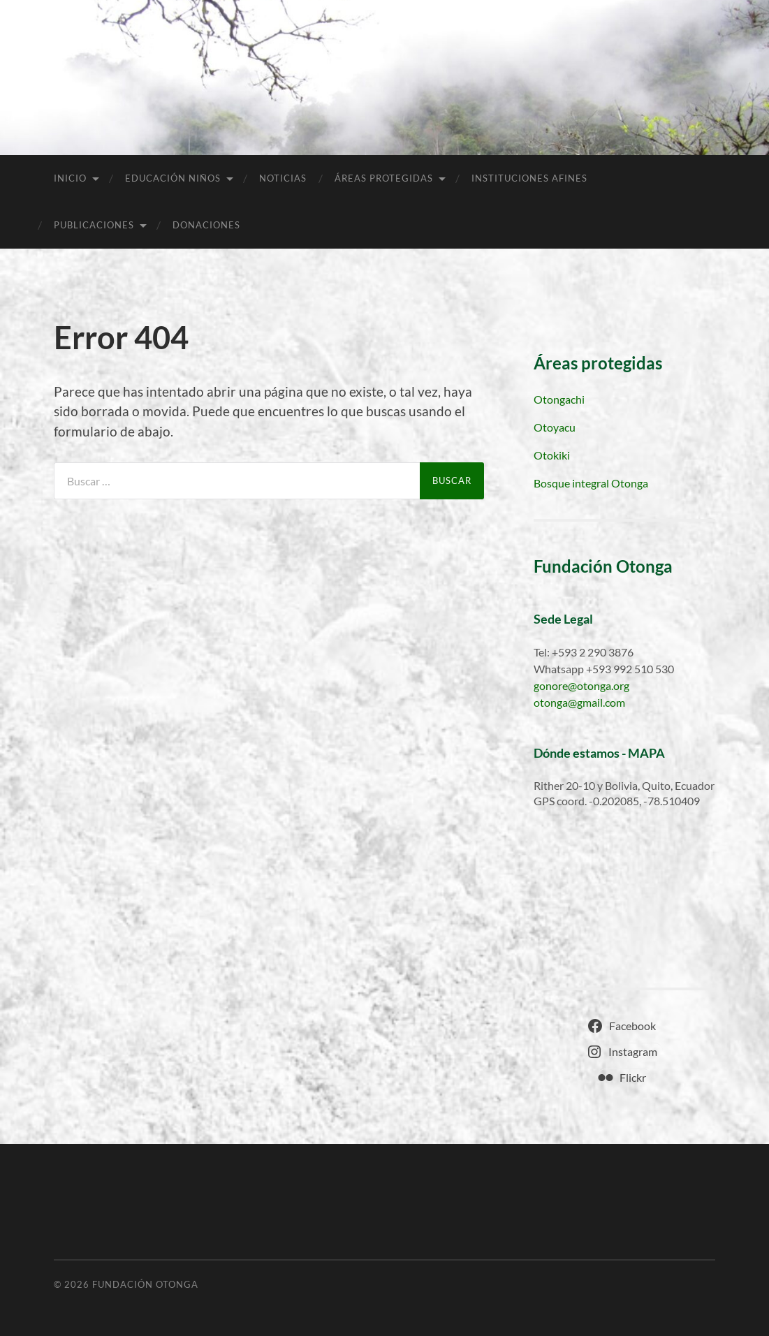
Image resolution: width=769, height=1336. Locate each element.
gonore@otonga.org (581, 685)
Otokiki (552, 455)
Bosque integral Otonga (591, 483)
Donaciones (206, 224)
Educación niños (173, 178)
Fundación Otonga (145, 1284)
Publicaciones (94, 224)
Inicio (70, 178)
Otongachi (559, 399)
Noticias (283, 178)
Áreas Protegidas (384, 178)
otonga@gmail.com (579, 702)
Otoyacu (555, 427)
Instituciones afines (529, 178)
